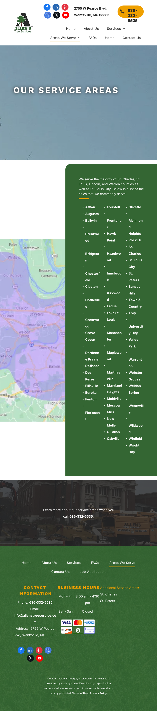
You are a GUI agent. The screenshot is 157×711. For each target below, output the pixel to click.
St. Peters (107, 601)
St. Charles (108, 594)
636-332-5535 (81, 516)
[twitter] (56, 16)
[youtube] (65, 16)
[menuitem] (67, 28)
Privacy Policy (98, 693)
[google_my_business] (47, 16)
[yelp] (65, 8)
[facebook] (47, 8)
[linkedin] (56, 8)
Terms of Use (80, 693)
